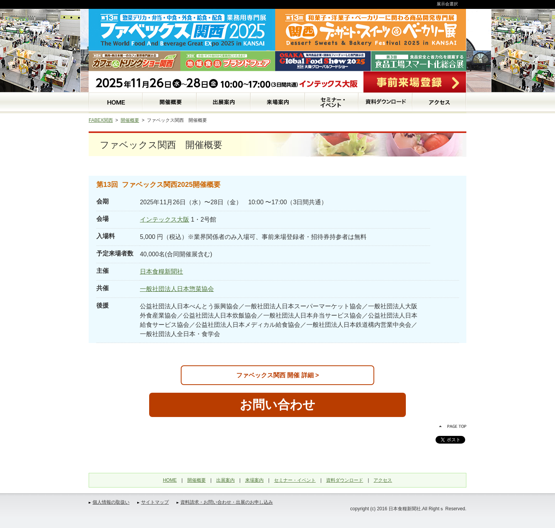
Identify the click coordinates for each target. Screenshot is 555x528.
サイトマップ (155, 502)
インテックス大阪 (164, 219)
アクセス (382, 480)
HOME (170, 480)
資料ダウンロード (344, 480)
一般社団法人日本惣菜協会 (177, 289)
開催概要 (130, 120)
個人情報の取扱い (111, 502)
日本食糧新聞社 (161, 271)
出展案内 (225, 480)
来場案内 (254, 480)
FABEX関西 (101, 120)
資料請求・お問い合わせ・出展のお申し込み (226, 502)
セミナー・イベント (295, 480)
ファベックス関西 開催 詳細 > (277, 375)
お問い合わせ (277, 405)
